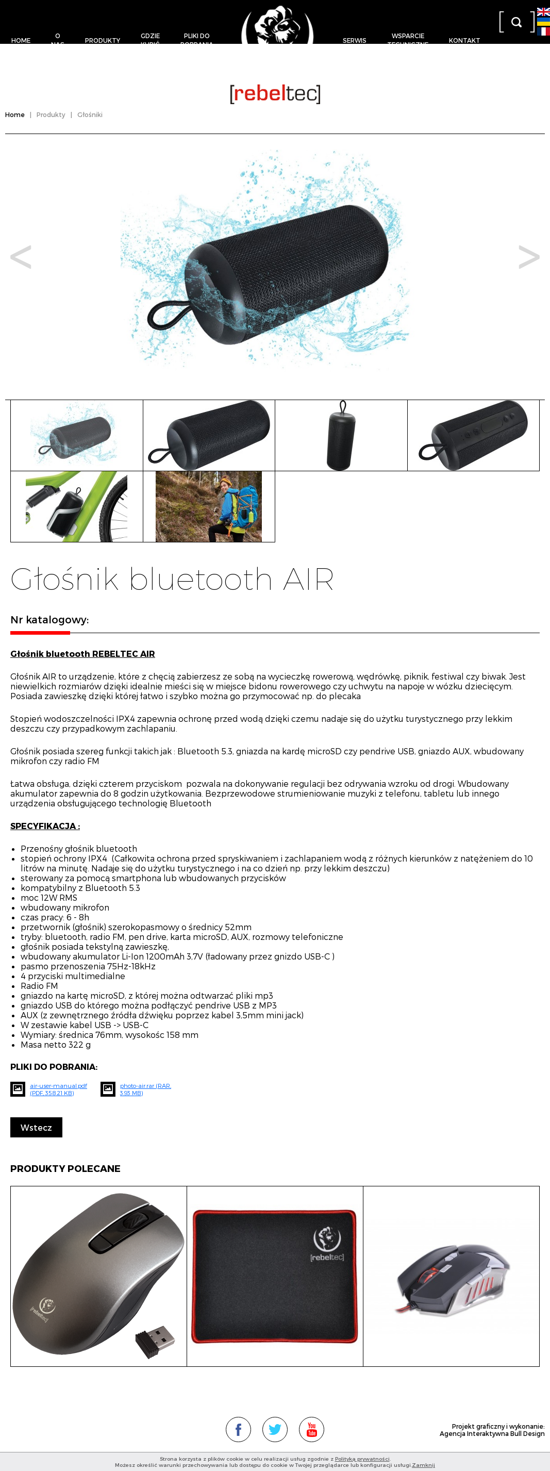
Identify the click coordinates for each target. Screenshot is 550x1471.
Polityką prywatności (362, 1459)
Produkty (102, 40)
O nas (57, 40)
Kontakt (464, 40)
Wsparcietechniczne (407, 40)
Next (529, 257)
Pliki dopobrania (196, 40)
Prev (20, 257)
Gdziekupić (150, 40)
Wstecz (36, 1127)
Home (20, 40)
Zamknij (423, 1465)
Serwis (354, 40)
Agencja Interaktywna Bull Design (492, 1433)
